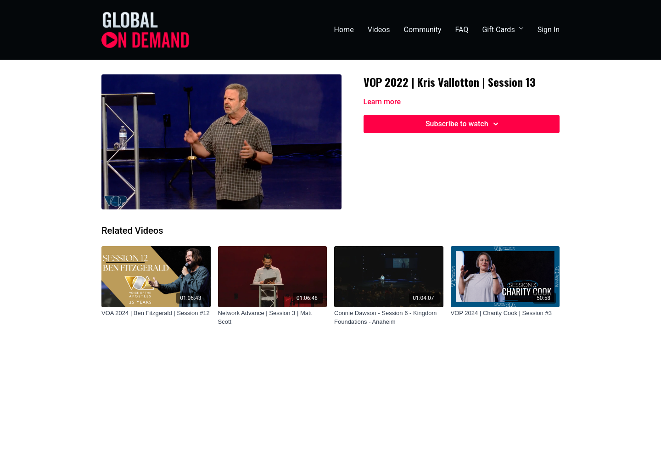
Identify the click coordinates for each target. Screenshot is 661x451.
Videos (379, 29)
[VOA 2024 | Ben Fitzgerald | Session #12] (156, 313)
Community (423, 29)
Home (344, 29)
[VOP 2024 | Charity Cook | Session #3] (505, 313)
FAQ (462, 29)
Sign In (549, 29)
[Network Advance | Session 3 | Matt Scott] (272, 318)
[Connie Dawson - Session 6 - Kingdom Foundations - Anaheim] (388, 318)
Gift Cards (502, 29)
